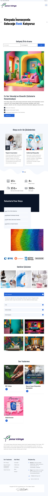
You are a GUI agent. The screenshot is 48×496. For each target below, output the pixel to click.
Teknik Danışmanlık (8, 294)
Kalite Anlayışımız (8, 314)
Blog (15, 469)
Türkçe (45, 0)
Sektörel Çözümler (8, 309)
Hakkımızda (16, 464)
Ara (41, 45)
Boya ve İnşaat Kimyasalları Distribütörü (7, 466)
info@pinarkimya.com (35, 475)
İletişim (15, 471)
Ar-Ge (6, 304)
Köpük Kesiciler (7, 469)
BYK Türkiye (6, 462)
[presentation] (1, 22)
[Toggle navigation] (46, 5)
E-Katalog (16, 467)
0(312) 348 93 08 (5, 0)
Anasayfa (16, 462)
